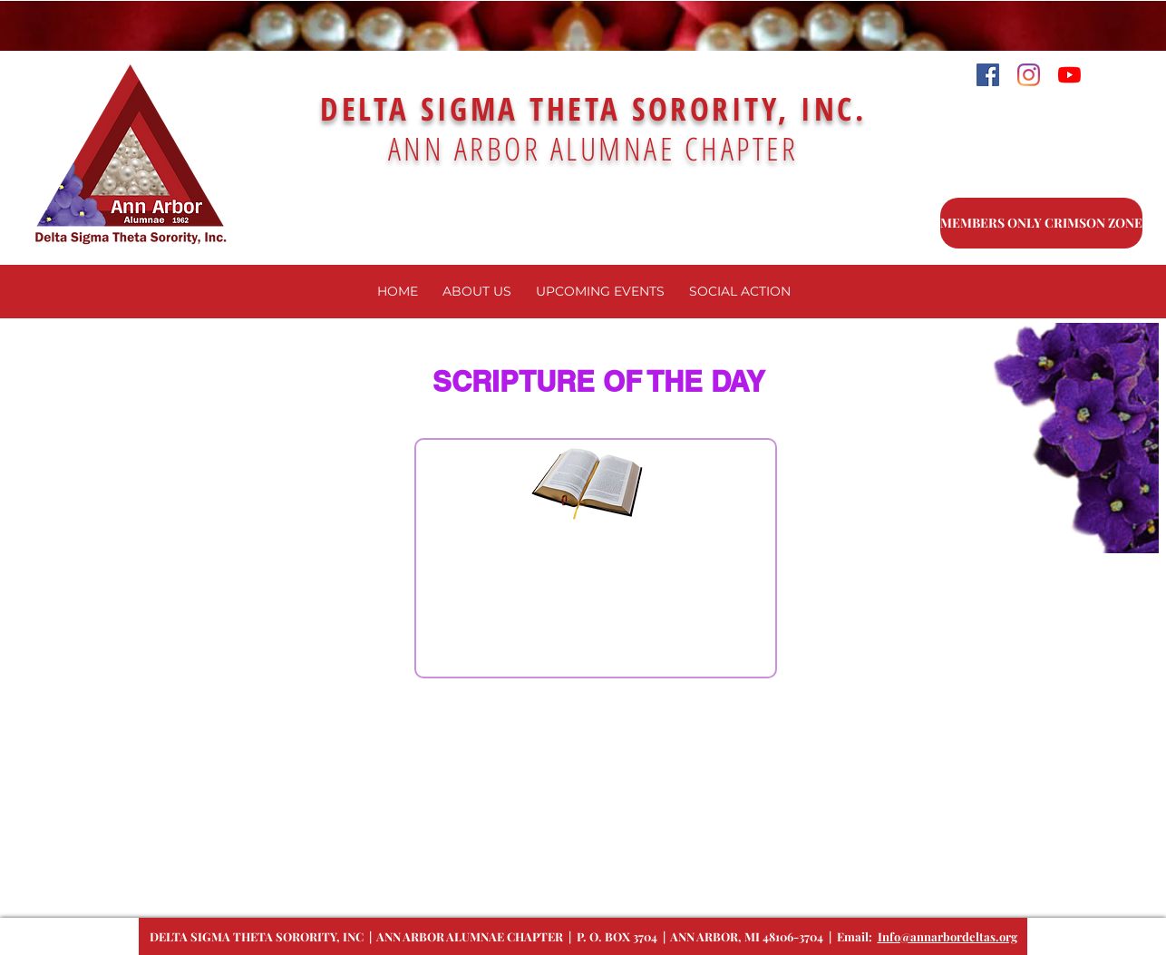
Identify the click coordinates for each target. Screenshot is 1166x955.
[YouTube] (1069, 74)
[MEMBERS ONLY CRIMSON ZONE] (1041, 223)
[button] (599, 291)
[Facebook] (988, 74)
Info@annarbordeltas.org (947, 936)
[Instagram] (1028, 74)
